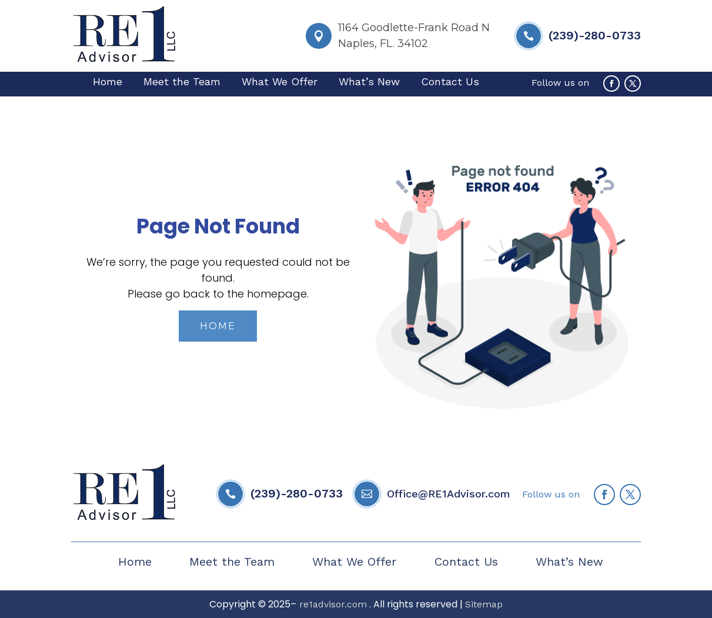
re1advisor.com (331, 604)
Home (107, 83)
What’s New (369, 83)
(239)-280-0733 (595, 35)
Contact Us (450, 83)
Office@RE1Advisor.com (448, 493)
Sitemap (484, 604)
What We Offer (279, 83)
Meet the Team (181, 83)
